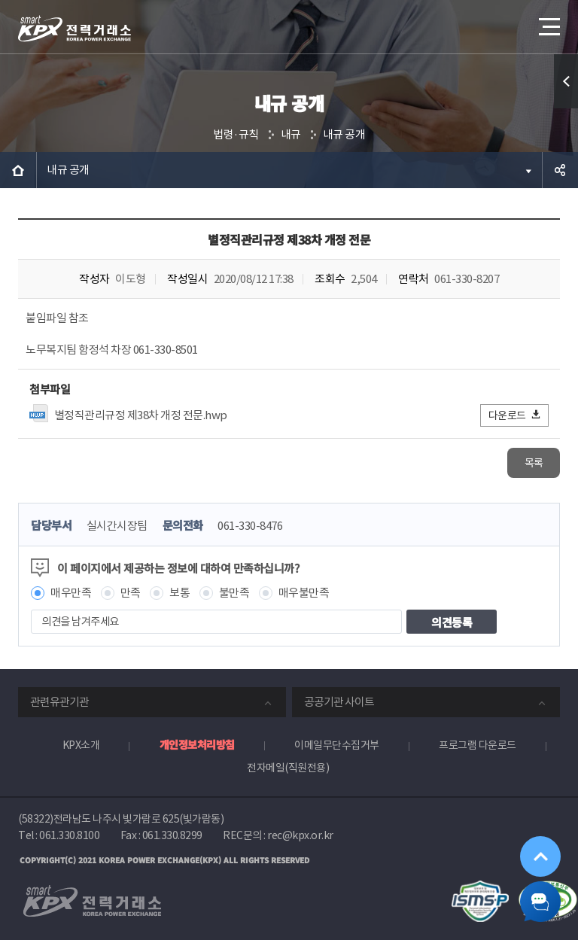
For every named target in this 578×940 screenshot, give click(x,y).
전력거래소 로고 (74, 28)
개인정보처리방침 (197, 744)
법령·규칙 (236, 134)
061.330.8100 (69, 835)
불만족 (234, 593)
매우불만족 (304, 593)
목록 (534, 463)
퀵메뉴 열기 (566, 81)
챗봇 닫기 (537, 899)
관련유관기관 (59, 702)
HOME (18, 170)
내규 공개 (344, 134)
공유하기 (560, 170)
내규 (291, 134)
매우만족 (70, 593)
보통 (179, 593)
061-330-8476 (250, 526)
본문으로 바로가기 (0, 0)
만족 (130, 593)
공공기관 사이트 (339, 702)
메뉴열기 (548, 22)
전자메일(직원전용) (288, 767)
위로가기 (537, 848)
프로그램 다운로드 (477, 745)
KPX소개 (81, 745)
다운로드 (515, 415)
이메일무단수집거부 (336, 745)
